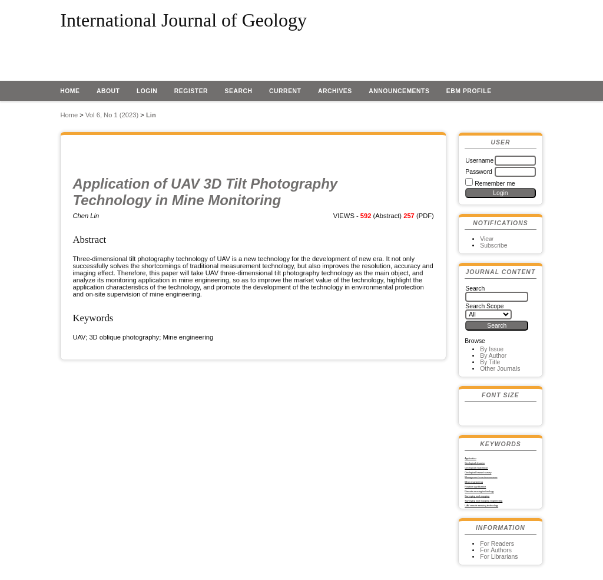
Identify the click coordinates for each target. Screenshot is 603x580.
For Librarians (499, 556)
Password (478, 172)
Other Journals (500, 368)
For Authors (496, 550)
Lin (151, 114)
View (486, 239)
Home (69, 91)
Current (285, 91)
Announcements (399, 91)
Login (147, 91)
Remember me (495, 183)
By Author (493, 355)
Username (479, 160)
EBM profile (469, 91)
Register (191, 91)
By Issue (491, 349)
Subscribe (493, 245)
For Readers (497, 544)
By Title (490, 362)
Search (239, 91)
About (108, 91)
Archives (335, 91)
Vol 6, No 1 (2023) (111, 114)
